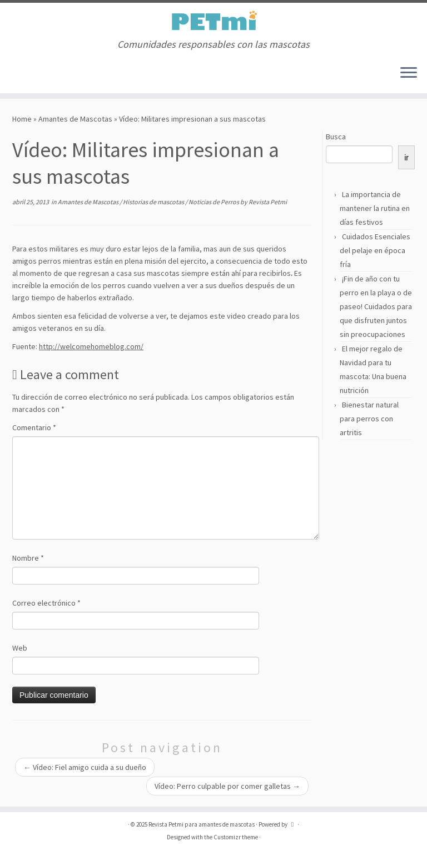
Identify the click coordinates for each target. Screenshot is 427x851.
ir (406, 157)
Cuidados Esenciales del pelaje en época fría (375, 250)
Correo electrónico (46, 603)
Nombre (28, 558)
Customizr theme (236, 837)
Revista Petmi (268, 202)
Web (19, 648)
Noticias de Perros (214, 202)
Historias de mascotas (154, 202)
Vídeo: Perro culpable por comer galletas (227, 786)
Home (22, 119)
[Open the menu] (408, 73)
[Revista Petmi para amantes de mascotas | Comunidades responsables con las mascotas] (213, 20)
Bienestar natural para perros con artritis (369, 418)
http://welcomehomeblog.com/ (91, 346)
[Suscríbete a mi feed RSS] (16, 73)
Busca (336, 137)
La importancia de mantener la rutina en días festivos (375, 208)
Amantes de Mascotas (75, 119)
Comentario (34, 427)
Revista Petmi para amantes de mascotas (201, 824)
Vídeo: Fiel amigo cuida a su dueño (84, 767)
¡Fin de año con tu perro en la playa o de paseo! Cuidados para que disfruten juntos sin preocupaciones (376, 306)
